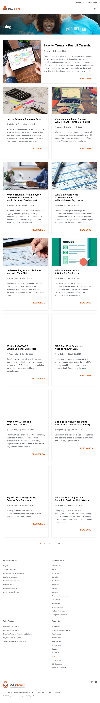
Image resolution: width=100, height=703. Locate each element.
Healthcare (55, 573)
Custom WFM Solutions (11, 626)
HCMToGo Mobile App (11, 592)
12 (59, 543)
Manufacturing (56, 566)
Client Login (92, 2)
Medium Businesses (58, 611)
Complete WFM (8, 585)
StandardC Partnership (59, 668)
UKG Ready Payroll (10, 588)
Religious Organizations (60, 596)
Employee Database (10, 577)
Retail (54, 569)
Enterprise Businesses (59, 615)
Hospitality (55, 585)
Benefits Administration (11, 581)
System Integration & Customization (15, 641)
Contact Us (80, 2)
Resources (55, 653)
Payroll (5, 566)
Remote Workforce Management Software (17, 634)
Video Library (56, 660)
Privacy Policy (56, 638)
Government (56, 603)
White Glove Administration (61, 630)
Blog (53, 656)
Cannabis (55, 577)
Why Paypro (56, 626)
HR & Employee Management (13, 573)
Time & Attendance (9, 569)
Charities (55, 592)
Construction (56, 581)
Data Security (56, 634)
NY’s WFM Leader (58, 645)
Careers (54, 649)
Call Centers (56, 600)
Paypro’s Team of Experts (12, 638)
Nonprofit (55, 588)
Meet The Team (57, 641)
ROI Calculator (57, 664)
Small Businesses (58, 607)
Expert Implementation (11, 630)
